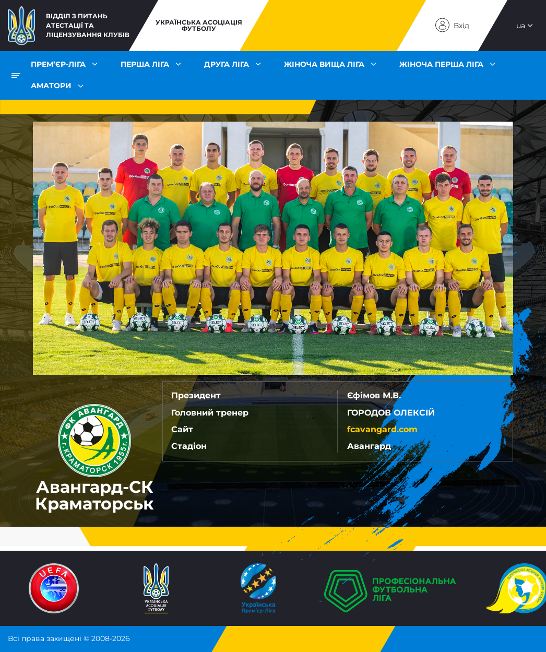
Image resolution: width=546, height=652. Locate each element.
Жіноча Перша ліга (441, 64)
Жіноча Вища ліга (324, 64)
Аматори (51, 85)
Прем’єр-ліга (58, 64)
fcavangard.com (382, 429)
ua (520, 25)
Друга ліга (226, 64)
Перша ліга (145, 64)
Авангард (369, 446)
